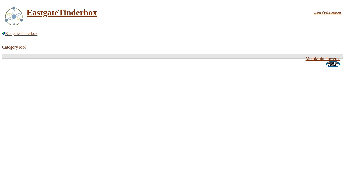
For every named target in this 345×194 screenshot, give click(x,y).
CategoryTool (14, 47)
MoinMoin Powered (323, 58)
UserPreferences (327, 12)
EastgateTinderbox (62, 12)
